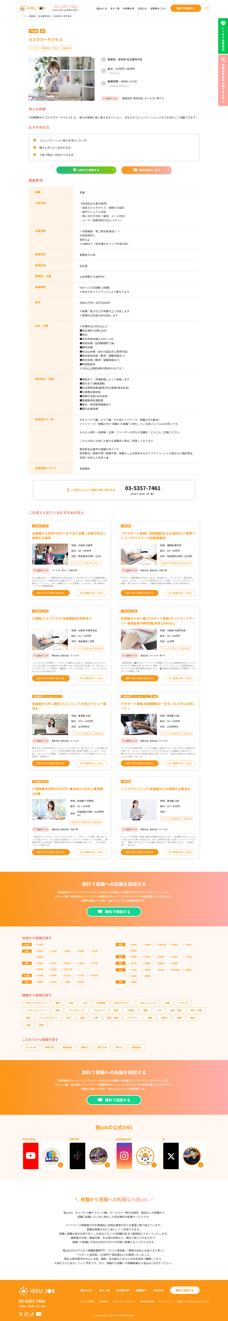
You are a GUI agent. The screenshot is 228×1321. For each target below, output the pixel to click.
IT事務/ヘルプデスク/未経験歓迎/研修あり (62, 618)
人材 (159, 1010)
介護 (28, 1025)
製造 (116, 1010)
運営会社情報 (147, 1301)
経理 (150, 1017)
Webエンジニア (148, 1003)
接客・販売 (112, 1017)
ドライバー (133, 1017)
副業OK (85, 1047)
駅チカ (119, 1047)
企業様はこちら (158, 8)
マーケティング (77, 1010)
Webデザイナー (122, 1003)
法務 (82, 1017)
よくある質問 (87, 1301)
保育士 (164, 1017)
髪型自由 (136, 1047)
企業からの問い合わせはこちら (193, 1301)
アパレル (183, 1003)
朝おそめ (102, 1047)
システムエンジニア (36, 1010)
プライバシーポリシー (124, 1301)
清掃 (57, 1010)
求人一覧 (115, 8)
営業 (28, 1017)
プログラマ (99, 1010)
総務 (179, 1017)
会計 (71, 1003)
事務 (145, 1010)
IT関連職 (100, 1003)
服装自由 (67, 1047)
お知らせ (142, 8)
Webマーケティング (36, 1003)
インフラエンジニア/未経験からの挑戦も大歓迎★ (156, 788)
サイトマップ (166, 1301)
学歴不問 (49, 1047)
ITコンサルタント (48, 1017)
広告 (68, 1017)
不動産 (130, 1010)
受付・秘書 (196, 1010)
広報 (95, 1017)
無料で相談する (185, 1290)
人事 (85, 1003)
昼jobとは (101, 8)
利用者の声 (128, 8)
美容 (192, 1017)
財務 (167, 1003)
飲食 (41, 1025)
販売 (58, 1003)
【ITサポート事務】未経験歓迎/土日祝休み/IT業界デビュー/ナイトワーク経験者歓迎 (158, 535)
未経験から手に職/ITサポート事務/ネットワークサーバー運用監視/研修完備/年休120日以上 (158, 620)
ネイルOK (31, 1047)
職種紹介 (141, 1290)
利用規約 (103, 1301)
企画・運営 (176, 1010)
